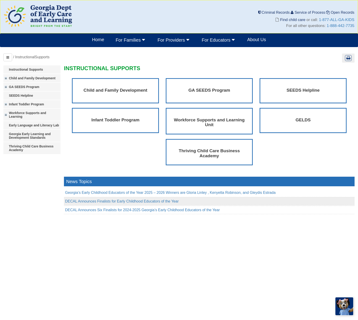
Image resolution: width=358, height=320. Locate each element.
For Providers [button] (174, 40)
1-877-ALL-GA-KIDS (336, 20)
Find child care (292, 20)
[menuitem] (130, 40)
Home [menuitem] (98, 39)
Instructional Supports (26, 69)
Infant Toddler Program (26, 104)
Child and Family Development (32, 78)
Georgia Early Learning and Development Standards (30, 135)
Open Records (340, 12)
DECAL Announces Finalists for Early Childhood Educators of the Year (122, 201)
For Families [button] (131, 40)
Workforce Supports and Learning (27, 114)
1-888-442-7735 (340, 26)
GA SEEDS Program (24, 87)
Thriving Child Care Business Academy (31, 148)
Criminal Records (274, 12)
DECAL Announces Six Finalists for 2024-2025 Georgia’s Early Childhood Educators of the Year (142, 210)
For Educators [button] (219, 40)
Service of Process (308, 12)
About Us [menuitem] (256, 39)
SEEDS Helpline (21, 95)
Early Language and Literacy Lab (34, 125)
